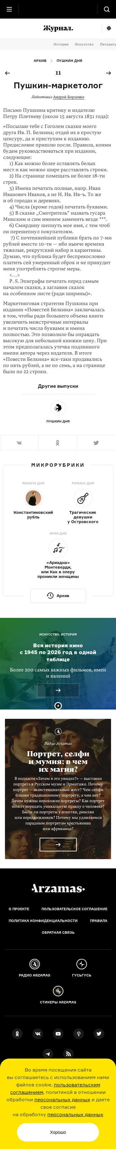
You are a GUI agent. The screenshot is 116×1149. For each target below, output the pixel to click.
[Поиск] (107, 9)
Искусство (84, 44)
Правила (98, 921)
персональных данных (62, 1099)
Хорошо (58, 1132)
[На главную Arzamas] (58, 9)
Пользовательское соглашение (74, 909)
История (61, 44)
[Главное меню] (9, 9)
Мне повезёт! (108, 28)
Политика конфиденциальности (43, 921)
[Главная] (58, 888)
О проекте (19, 909)
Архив (40, 61)
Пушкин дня (69, 61)
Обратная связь (58, 932)
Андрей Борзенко (68, 97)
